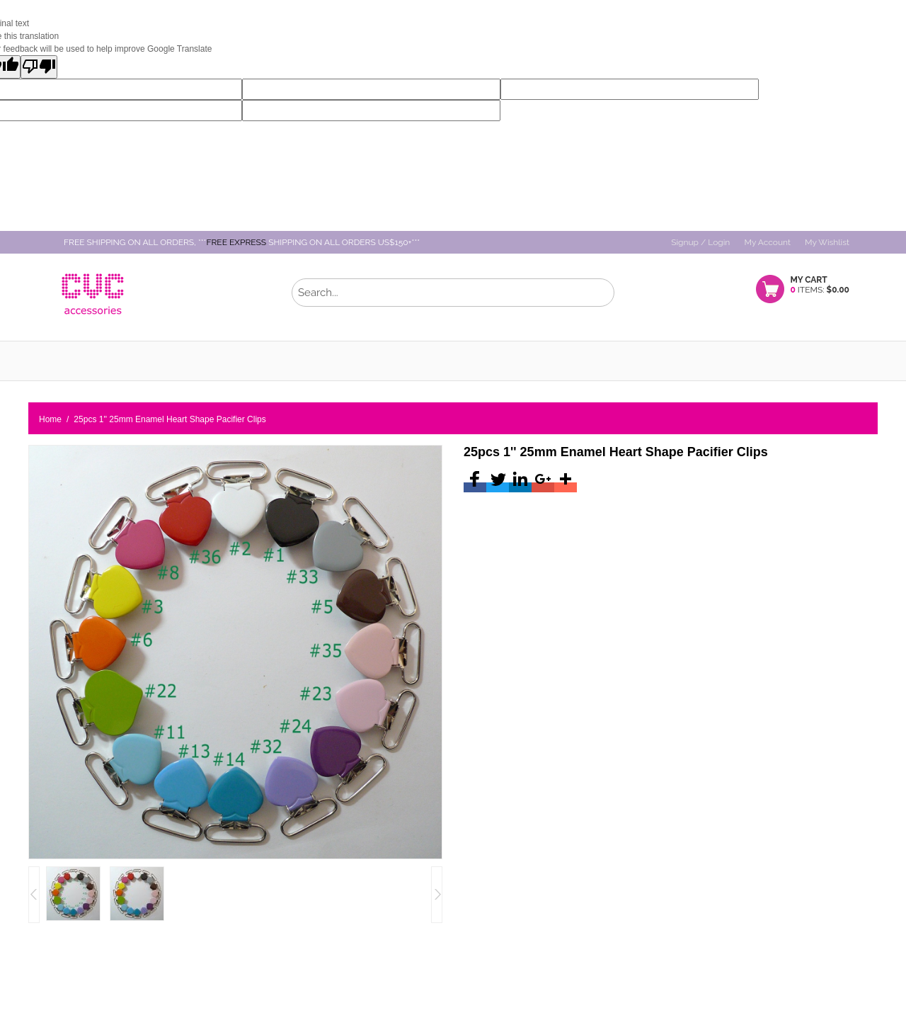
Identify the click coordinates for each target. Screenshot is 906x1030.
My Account (767, 242)
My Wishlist (827, 242)
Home (50, 419)
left (436, 894)
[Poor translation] (39, 67)
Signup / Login (700, 242)
